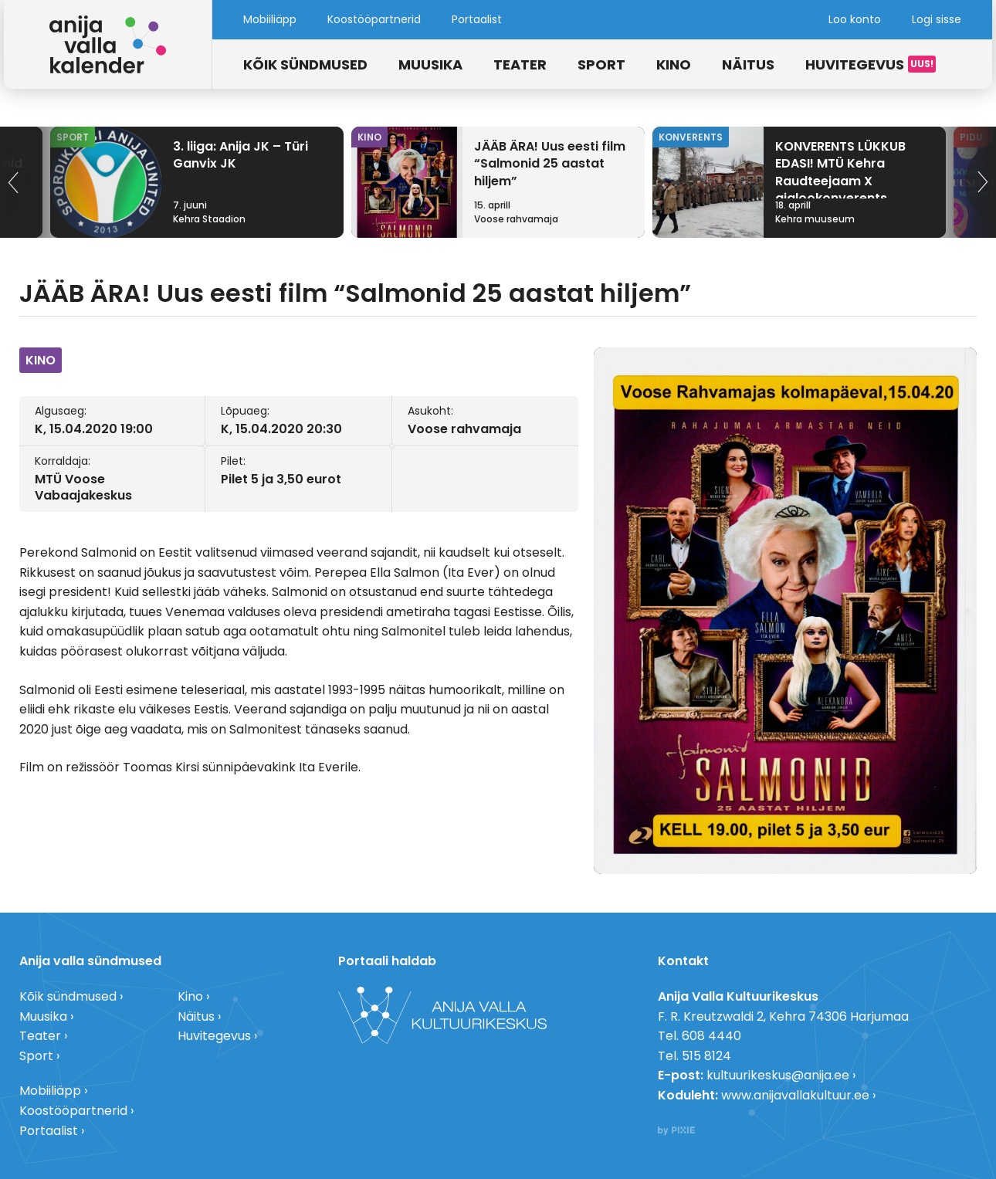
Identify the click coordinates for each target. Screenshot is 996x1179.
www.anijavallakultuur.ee (795, 1095)
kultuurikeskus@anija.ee (777, 1075)
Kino (673, 64)
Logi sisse (936, 19)
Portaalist (477, 19)
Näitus (748, 64)
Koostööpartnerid (374, 19)
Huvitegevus (854, 64)
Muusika (430, 64)
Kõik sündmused (305, 64)
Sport (601, 64)
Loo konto (854, 19)
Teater (520, 64)
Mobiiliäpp (269, 19)
